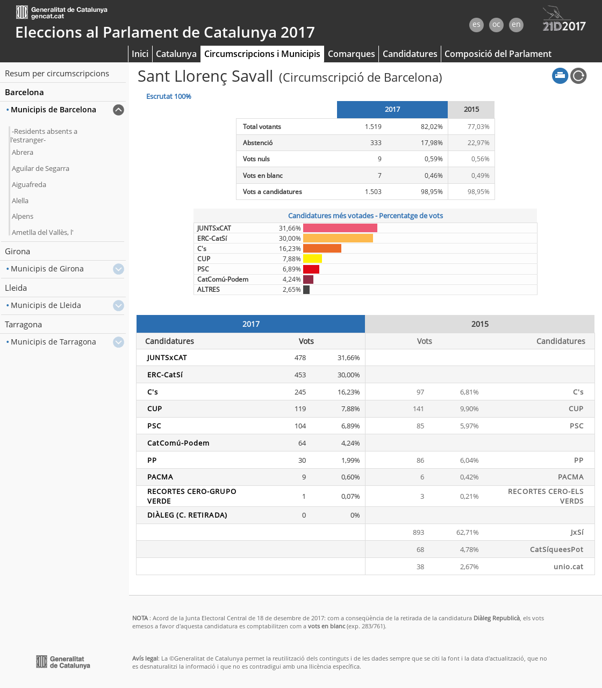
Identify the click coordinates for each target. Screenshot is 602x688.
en (516, 24)
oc (496, 24)
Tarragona (23, 324)
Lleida (16, 287)
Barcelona (24, 92)
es (476, 24)
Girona (17, 251)
